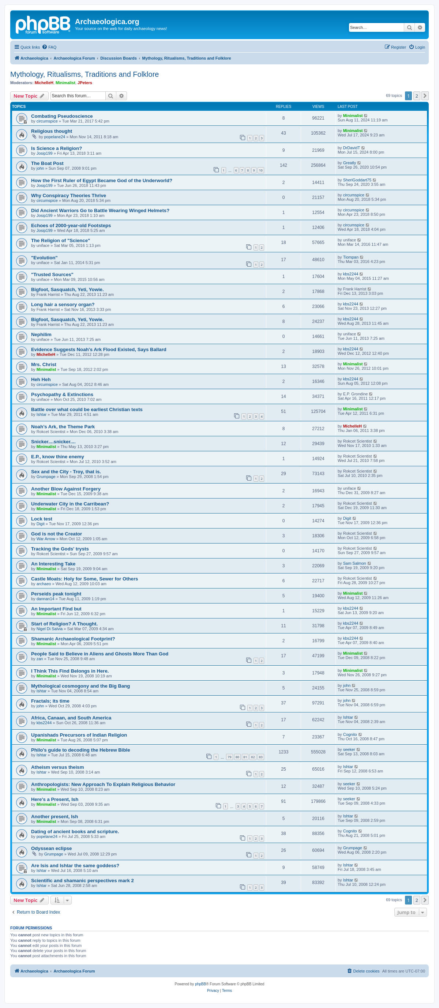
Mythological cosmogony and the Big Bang (80, 686)
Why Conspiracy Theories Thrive (68, 195)
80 (237, 757)
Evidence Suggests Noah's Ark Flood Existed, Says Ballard (98, 349)
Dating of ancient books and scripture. (75, 831)
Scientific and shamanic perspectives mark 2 (82, 880)
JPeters (85, 82)
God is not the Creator (56, 534)
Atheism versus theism (57, 767)
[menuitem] (49, 47)
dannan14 (46, 599)
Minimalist (65, 82)
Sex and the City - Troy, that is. (66, 471)
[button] (425, 95)
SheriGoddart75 (357, 180)
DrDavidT (351, 148)
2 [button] (417, 96)
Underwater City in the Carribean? (70, 504)
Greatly (349, 163)
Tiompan (351, 257)
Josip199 (45, 153)
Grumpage (46, 476)
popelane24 (54, 137)
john (40, 168)
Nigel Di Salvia (50, 629)
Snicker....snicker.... (53, 441)
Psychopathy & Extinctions (62, 394)
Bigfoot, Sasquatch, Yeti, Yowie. (67, 289)
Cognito (350, 734)
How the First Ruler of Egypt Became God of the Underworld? (101, 180)
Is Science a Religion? (56, 148)
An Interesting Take (53, 564)
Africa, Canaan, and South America (71, 718)
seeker (349, 749)
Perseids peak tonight (56, 594)
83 (261, 757)
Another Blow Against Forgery (66, 489)
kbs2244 (351, 274)
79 (229, 757)
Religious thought (51, 131)
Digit (41, 524)
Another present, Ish (54, 816)
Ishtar (42, 414)
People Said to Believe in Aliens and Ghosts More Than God (99, 654)
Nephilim (41, 334)
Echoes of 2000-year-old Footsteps (71, 225)
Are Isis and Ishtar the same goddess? (75, 865)
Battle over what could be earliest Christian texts (87, 409)
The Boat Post (47, 163)
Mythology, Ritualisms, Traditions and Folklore (84, 74)
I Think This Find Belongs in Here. (70, 671)
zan (40, 659)
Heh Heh (41, 379)
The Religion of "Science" (60, 240)
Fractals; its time (50, 701)
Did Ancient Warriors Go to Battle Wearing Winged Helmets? (100, 210)
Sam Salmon (354, 563)
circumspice (47, 121)
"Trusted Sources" (52, 274)
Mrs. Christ (43, 364)
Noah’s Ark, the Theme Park (63, 426)
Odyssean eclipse (51, 848)
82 (253, 757)
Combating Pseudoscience (62, 116)
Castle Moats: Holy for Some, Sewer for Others (84, 579)
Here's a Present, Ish (54, 799)
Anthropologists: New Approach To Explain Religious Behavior (103, 784)
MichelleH (44, 82)
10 (261, 170)
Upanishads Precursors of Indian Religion (79, 735)
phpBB (200, 984)
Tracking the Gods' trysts (60, 549)
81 (245, 757)
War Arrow (46, 539)
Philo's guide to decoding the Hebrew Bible (80, 750)
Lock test (41, 519)
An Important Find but (56, 609)
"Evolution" (44, 257)
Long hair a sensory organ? (63, 304)
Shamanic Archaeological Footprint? (73, 639)
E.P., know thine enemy (57, 456)
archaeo (44, 584)
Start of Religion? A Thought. (64, 624)
